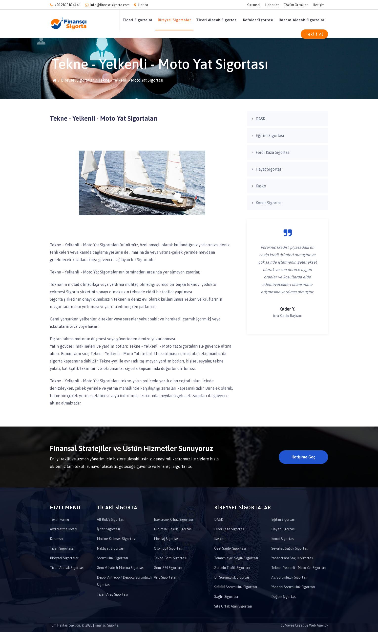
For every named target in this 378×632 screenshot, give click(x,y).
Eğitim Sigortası (270, 135)
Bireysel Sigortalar (174, 20)
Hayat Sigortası (269, 169)
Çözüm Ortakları (296, 5)
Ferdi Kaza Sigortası (273, 152)
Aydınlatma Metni (63, 529)
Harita (141, 5)
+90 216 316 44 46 (65, 5)
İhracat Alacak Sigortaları (302, 20)
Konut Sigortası (269, 203)
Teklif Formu (59, 519)
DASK (260, 118)
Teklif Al (314, 34)
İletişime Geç (303, 457)
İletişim (318, 5)
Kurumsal (253, 5)
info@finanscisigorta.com (107, 5)
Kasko (261, 186)
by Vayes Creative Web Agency (304, 625)
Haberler (272, 5)
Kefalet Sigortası (258, 20)
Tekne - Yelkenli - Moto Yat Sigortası (130, 80)
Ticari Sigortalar (137, 20)
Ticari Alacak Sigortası (217, 20)
